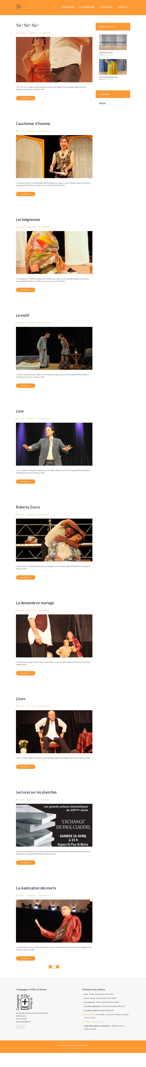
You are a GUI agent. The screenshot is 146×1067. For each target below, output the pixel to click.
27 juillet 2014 (22, 33)
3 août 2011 (22, 521)
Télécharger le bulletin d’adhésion (95, 1036)
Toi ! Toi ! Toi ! (29, 25)
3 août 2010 (22, 908)
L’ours (21, 708)
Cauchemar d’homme (36, 124)
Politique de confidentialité (79, 1059)
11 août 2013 (22, 132)
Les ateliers (67, 7)
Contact (122, 7)
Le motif (23, 319)
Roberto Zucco (30, 513)
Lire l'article (27, 99)
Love (20, 416)
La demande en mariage (38, 611)
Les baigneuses (30, 222)
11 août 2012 (22, 327)
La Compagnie (87, 7)
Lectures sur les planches (39, 803)
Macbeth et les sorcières (106, 52)
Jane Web (77, 1062)
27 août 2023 (109, 55)
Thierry (36, 33)
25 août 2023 (109, 79)
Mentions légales (63, 1059)
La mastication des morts (39, 900)
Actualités (106, 7)
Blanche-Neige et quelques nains (109, 77)
